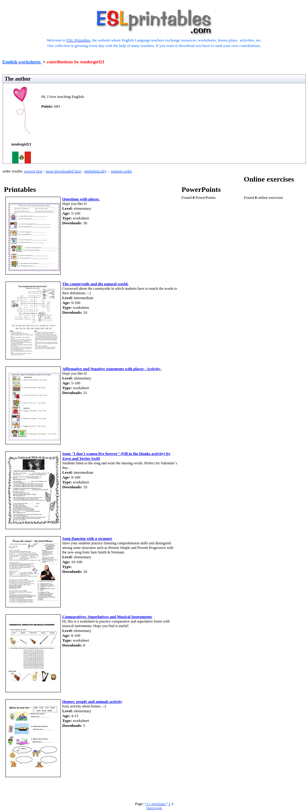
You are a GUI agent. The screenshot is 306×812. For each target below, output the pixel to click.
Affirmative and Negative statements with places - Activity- (112, 368)
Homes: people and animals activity (92, 701)
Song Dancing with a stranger (87, 538)
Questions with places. (81, 199)
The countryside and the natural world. (95, 284)
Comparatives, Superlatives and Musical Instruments (107, 616)
